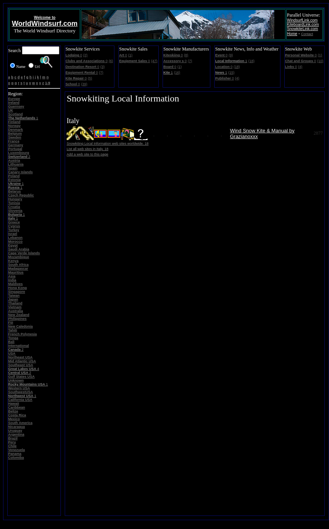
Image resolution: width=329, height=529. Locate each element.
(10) (320, 61)
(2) (85, 55)
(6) (111, 61)
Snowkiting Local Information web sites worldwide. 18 (108, 143)
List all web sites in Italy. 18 (87, 149)
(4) (237, 78)
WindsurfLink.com (302, 20)
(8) (186, 55)
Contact (307, 34)
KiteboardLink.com (303, 24)
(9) (230, 55)
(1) (130, 55)
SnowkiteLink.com (302, 29)
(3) (102, 67)
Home (292, 34)
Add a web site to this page (87, 154)
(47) (154, 61)
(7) (101, 72)
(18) (251, 61)
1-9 (47, 83)
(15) (231, 72)
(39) (84, 84)
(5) (90, 78)
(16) (177, 72)
